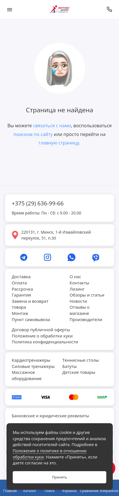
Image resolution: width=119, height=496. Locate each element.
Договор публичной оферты (41, 329)
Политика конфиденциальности (45, 341)
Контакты (79, 283)
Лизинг (77, 289)
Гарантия (21, 295)
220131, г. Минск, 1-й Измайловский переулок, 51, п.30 (56, 235)
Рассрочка (22, 289)
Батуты (69, 366)
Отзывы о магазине (80, 310)
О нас (75, 276)
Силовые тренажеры (33, 366)
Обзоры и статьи (87, 295)
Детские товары (78, 372)
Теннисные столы (80, 360)
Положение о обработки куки (42, 336)
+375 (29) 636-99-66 (38, 203)
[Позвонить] (109, 9)
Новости (78, 301)
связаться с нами (52, 125)
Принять (59, 477)
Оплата (19, 283)
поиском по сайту (33, 134)
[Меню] (9, 9)
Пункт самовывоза (31, 319)
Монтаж (20, 313)
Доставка (21, 276)
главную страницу (59, 143)
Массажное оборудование (27, 375)
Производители (86, 319)
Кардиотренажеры (31, 360)
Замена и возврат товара (30, 304)
